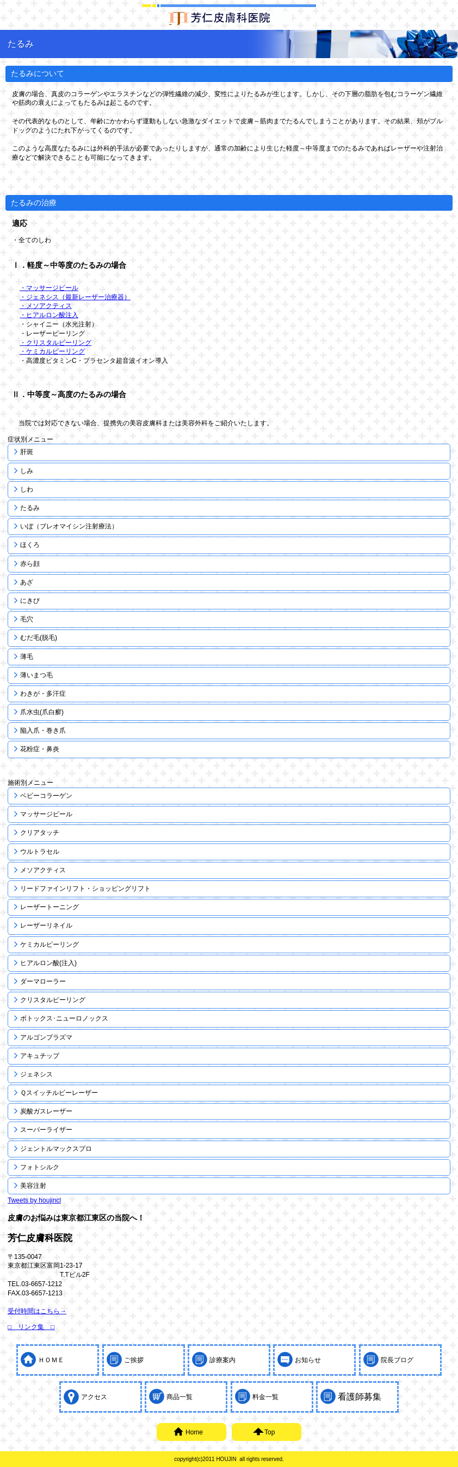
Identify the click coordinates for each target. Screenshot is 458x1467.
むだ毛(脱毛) (38, 637)
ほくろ (30, 545)
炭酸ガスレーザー (46, 1111)
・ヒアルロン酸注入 (49, 315)
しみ (26, 471)
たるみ (30, 508)
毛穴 (26, 619)
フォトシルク (39, 1167)
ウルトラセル (39, 851)
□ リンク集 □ (31, 1327)
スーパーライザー (46, 1130)
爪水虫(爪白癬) (42, 712)
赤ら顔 (30, 564)
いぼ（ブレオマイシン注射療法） (69, 526)
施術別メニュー (30, 782)
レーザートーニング (49, 907)
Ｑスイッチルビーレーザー (59, 1093)
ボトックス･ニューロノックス (64, 1018)
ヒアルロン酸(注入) (48, 963)
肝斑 (26, 452)
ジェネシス (36, 1074)
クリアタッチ (39, 832)
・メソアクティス (46, 306)
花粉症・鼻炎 (39, 749)
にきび (30, 601)
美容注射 (33, 1185)
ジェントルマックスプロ (56, 1149)
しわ (26, 489)
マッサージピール (46, 814)
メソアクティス (43, 870)
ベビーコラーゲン (46, 795)
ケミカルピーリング (49, 944)
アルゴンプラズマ (46, 1037)
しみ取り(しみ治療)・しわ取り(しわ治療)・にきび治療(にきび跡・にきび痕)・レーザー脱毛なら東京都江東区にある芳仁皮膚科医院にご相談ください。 (229, 18)
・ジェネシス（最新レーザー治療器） (75, 297)
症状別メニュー (30, 439)
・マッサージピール (49, 288)
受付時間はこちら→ (37, 1311)
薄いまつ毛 (36, 675)
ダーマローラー (43, 981)
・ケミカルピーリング (52, 351)
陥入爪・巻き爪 (43, 730)
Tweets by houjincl (34, 1200)
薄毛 (26, 656)
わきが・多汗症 (43, 693)
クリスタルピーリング (52, 1000)
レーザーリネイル (46, 925)
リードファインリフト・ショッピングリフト (85, 888)
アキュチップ (39, 1056)
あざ (26, 582)
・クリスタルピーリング (55, 343)
